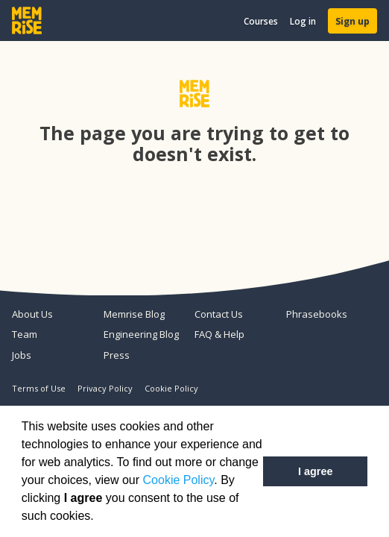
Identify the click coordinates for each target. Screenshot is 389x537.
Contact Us (218, 314)
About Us (32, 314)
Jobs (21, 355)
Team (24, 334)
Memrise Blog (134, 314)
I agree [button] (315, 471)
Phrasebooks (316, 314)
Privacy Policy (105, 388)
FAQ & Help (219, 334)
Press (117, 355)
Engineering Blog (141, 334)
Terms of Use (39, 388)
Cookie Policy (179, 480)
